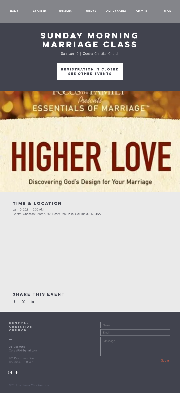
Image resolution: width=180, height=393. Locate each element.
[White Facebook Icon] (16, 372)
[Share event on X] (23, 301)
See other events (90, 74)
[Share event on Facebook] (14, 301)
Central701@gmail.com (23, 350)
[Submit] (157, 360)
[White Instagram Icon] (10, 372)
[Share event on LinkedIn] (32, 301)
